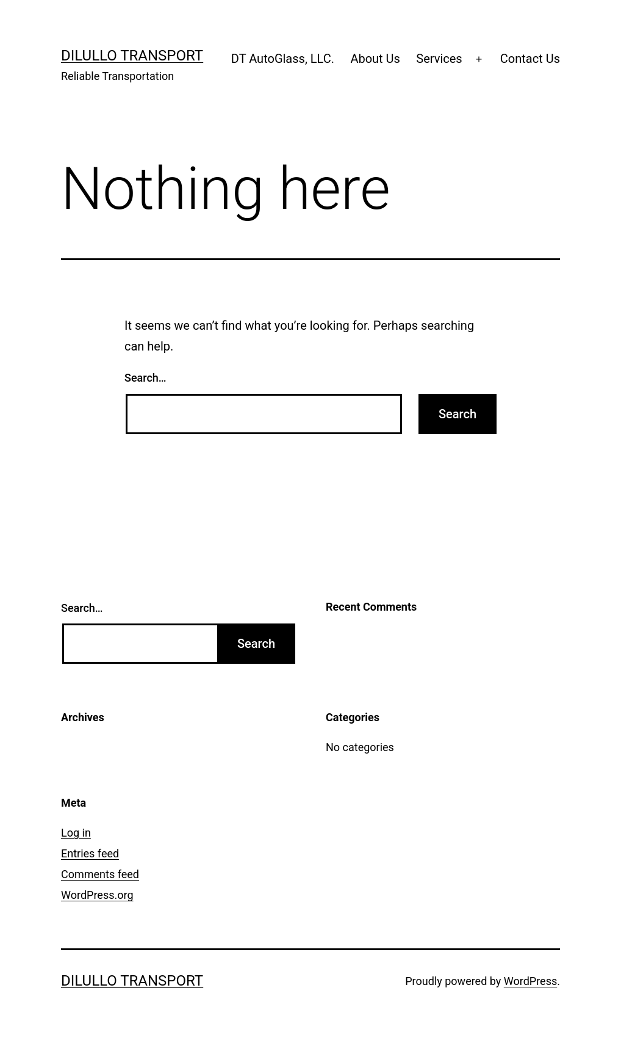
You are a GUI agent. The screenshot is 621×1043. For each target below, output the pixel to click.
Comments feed (100, 874)
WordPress (530, 981)
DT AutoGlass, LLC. (282, 58)
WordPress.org (97, 895)
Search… (145, 377)
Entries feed (90, 853)
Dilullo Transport (132, 55)
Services (439, 58)
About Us (375, 58)
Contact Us (530, 58)
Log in (76, 832)
